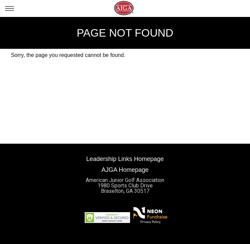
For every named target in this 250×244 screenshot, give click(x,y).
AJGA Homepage (124, 169)
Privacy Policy (150, 222)
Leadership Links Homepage (125, 159)
